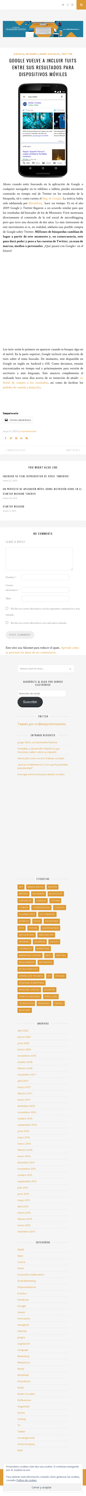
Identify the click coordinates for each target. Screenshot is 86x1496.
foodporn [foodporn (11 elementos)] (51, 921)
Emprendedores (26, 1287)
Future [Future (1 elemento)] (33, 928)
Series (21, 1412)
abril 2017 (22, 1081)
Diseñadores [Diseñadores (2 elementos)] (27, 914)
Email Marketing (26, 1281)
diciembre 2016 (26, 1106)
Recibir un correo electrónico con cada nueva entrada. (39, 623)
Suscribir (30, 702)
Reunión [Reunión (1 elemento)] (49, 989)
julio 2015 (22, 1187)
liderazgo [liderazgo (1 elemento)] (25, 948)
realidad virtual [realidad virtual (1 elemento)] (29, 989)
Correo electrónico (12, 588)
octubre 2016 (24, 1118)
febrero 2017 (24, 1093)
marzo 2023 (24, 1037)
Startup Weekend (13, 506)
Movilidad (23, 1375)
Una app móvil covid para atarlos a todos (41, 774)
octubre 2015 (24, 1175)
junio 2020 (23, 1043)
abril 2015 (22, 1206)
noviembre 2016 (26, 1112)
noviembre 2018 (26, 1055)
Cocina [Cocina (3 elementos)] (55, 900)
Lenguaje (22, 1350)
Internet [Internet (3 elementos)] (24, 941)
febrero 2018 (24, 1068)
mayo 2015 (23, 1200)
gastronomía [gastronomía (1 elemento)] (50, 928)
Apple (20, 1249)
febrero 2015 (24, 1219)
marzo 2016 (24, 1143)
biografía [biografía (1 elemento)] (38, 893)
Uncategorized (25, 1437)
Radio (20, 1387)
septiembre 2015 (27, 1181)
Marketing (23, 1356)
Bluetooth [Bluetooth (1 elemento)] (55, 893)
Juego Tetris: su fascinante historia (37, 742)
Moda (20, 1368)
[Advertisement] (43, 300)
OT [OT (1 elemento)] (49, 976)
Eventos (22, 1293)
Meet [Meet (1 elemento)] (48, 955)
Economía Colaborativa (30, 1274)
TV (18, 1425)
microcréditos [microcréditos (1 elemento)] (28, 969)
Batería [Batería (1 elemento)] (52, 887)
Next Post (73, 450)
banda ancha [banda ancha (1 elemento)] (35, 887)
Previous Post (15, 450)
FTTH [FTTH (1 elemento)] (21, 928)
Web (8, 598)
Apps (20, 1255)
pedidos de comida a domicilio (22, 387)
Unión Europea (26, 1444)
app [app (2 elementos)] (21, 887)
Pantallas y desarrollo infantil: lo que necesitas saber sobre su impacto (38, 750)
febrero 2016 (24, 1150)
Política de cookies (27, 1480)
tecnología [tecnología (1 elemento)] (26, 1003)
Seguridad (23, 1406)
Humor (21, 1312)
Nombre (11, 577)
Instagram (23, 1324)
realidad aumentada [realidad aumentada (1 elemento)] (31, 982)
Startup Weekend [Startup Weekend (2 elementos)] (29, 996)
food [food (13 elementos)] (37, 921)
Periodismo (24, 1381)
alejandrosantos (28, 431)
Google (19, 54)
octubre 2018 (24, 1062)
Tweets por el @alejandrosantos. (41, 724)
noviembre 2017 (26, 1074)
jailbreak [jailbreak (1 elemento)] (39, 941)
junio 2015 (23, 1194)
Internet (31, 54)
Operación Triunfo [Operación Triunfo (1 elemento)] (31, 976)
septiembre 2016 (27, 1124)
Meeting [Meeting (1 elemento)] (61, 955)
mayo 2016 (23, 1137)
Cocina (21, 1262)
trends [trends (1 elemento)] (58, 1003)
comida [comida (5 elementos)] (23, 907)
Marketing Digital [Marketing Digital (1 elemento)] (30, 955)
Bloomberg (35, 203)
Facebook (23, 1299)
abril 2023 (22, 1030)
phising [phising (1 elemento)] (60, 976)
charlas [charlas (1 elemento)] (41, 900)
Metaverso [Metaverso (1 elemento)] (45, 962)
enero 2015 (23, 1225)
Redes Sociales (49, 54)
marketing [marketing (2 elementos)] (43, 948)
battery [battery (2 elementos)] (23, 893)
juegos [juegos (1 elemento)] (54, 941)
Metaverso (23, 1362)
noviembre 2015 (26, 1168)
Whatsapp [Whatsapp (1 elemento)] (24, 1010)
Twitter (67, 54)
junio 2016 (23, 1131)
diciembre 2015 (26, 1162)
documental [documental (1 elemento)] (47, 914)
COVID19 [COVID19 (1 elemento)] (60, 907)
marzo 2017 (24, 1087)
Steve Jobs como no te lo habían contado (40, 758)
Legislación (23, 1343)
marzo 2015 (24, 1212)
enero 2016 (23, 1156)
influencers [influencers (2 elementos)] (26, 935)
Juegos (21, 1337)
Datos (20, 1268)
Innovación (23, 1318)
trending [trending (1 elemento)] (44, 1003)
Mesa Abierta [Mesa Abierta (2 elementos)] (26, 962)
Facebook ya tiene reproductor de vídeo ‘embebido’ (36, 476)
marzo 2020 (24, 1049)
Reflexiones (24, 1400)
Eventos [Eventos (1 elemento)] (24, 921)
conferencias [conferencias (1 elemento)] (41, 907)
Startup (21, 1419)
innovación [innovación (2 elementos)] (46, 935)
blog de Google (51, 198)
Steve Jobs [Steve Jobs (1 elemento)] (51, 996)
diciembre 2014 (26, 1231)
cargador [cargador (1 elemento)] (25, 900)
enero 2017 (23, 1099)
